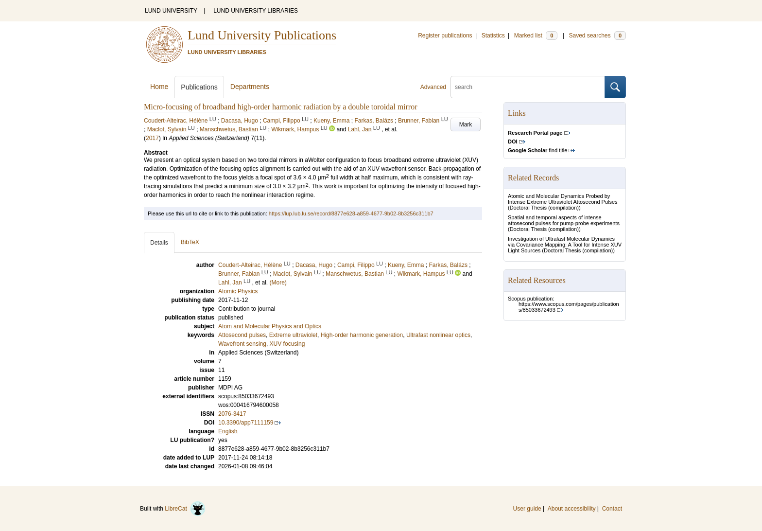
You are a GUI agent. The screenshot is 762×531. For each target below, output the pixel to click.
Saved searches (597, 35)
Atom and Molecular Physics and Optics (269, 326)
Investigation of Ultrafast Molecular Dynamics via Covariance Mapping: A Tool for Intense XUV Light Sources (565, 244)
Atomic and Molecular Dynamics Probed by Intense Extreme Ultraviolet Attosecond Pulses (563, 199)
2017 (152, 138)
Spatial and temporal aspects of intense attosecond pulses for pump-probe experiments (564, 220)
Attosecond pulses (242, 335)
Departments (249, 86)
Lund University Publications (262, 35)
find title (537, 150)
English (227, 431)
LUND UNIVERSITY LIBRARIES (255, 10)
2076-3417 (232, 413)
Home (159, 86)
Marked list (535, 35)
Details (159, 242)
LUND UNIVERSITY (171, 10)
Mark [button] (465, 124)
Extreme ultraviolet (293, 335)
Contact (612, 508)
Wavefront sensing (242, 343)
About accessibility (572, 508)
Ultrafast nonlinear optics (438, 335)
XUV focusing (287, 343)
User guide (527, 508)
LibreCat (185, 508)
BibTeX (190, 242)
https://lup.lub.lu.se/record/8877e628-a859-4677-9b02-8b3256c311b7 (351, 213)
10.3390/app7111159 (245, 422)
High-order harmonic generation (362, 335)
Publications (199, 87)
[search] (527, 87)
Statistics (493, 35)
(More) (277, 282)
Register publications (445, 35)
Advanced (433, 87)
